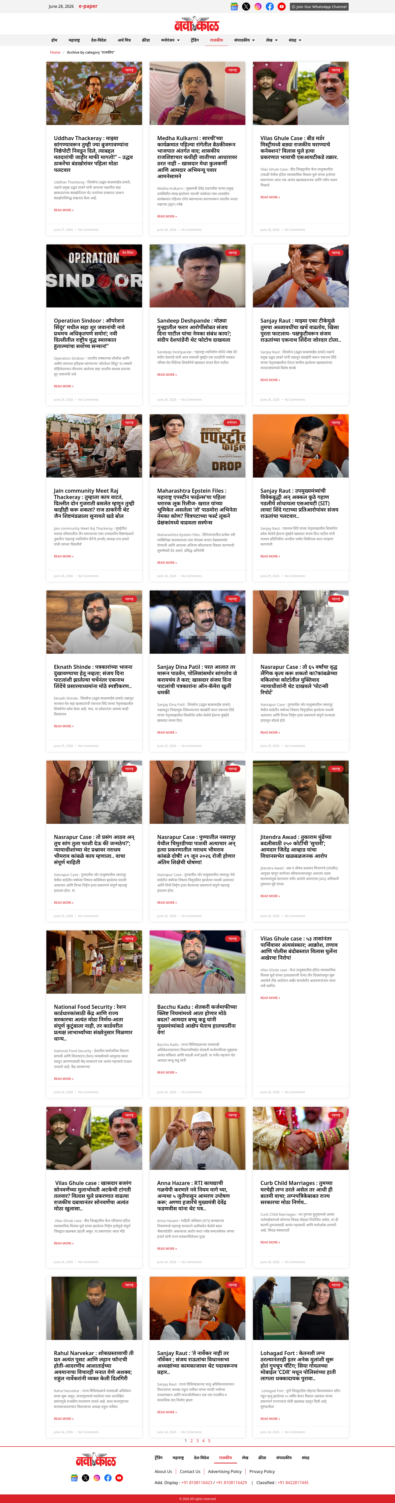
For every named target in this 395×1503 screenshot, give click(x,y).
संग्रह (295, 40)
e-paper (88, 7)
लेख (271, 40)
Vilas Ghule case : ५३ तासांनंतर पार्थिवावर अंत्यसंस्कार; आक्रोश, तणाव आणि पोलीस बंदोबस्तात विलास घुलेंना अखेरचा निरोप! (299, 948)
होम (54, 40)
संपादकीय (244, 40)
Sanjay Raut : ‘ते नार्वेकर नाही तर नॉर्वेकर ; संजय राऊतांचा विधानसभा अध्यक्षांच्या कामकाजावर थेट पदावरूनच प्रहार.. (197, 1363)
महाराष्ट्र (74, 40)
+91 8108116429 (232, 1482)
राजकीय (216, 40)
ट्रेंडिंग (195, 40)
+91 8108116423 (196, 1482)
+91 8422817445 (293, 1482)
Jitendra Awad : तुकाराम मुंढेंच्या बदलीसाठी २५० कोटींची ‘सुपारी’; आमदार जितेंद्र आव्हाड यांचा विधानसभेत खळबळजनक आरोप (296, 846)
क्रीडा (146, 40)
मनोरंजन (170, 40)
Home (55, 52)
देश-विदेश (98, 40)
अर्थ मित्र (124, 40)
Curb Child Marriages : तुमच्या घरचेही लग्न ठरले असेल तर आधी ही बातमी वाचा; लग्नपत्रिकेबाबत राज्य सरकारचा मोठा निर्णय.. (296, 1192)
